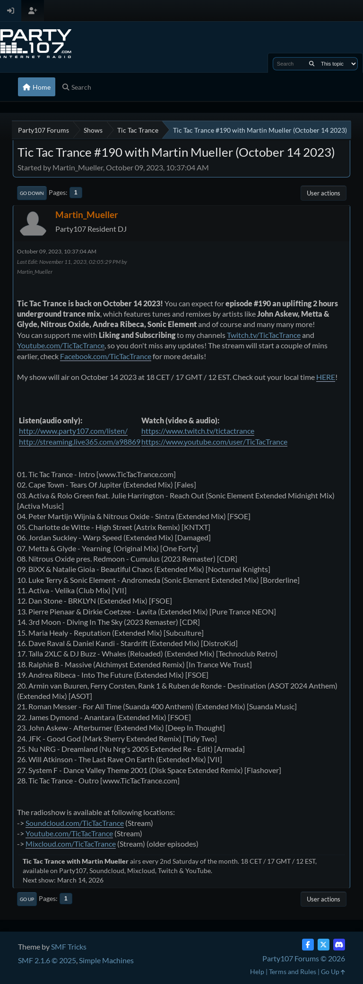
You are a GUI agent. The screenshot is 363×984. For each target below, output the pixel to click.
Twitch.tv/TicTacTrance (264, 334)
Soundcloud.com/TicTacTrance (75, 822)
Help (257, 971)
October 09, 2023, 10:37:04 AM (56, 251)
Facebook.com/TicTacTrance (105, 356)
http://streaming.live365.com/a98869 (79, 441)
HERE (325, 376)
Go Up (27, 899)
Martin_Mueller (86, 214)
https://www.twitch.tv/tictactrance (197, 430)
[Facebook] (308, 944)
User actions (323, 193)
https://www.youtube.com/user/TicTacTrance (214, 441)
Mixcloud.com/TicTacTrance (71, 843)
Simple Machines (106, 960)
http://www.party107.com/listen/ (73, 430)
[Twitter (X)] (323, 944)
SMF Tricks (68, 946)
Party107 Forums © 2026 (303, 958)
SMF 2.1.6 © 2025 (47, 960)
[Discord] (339, 944)
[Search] (311, 63)
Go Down (32, 193)
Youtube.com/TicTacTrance (60, 345)
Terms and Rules (292, 971)
